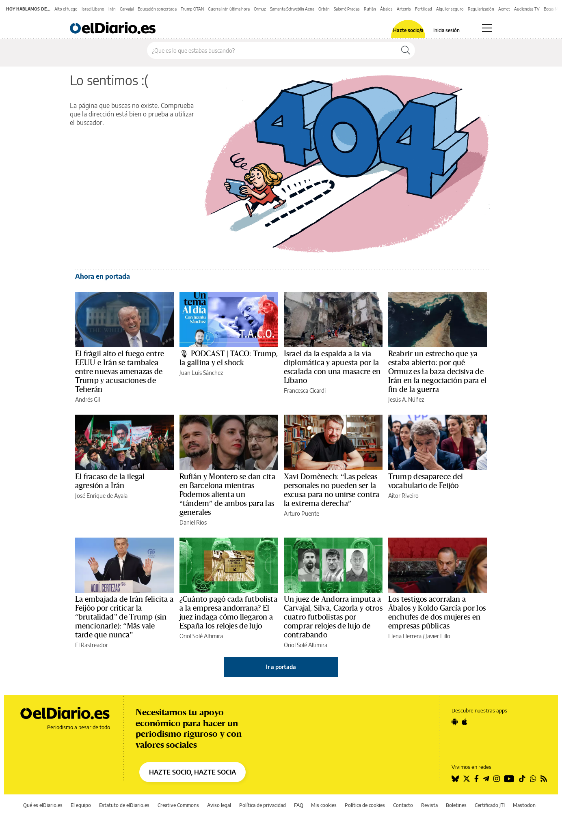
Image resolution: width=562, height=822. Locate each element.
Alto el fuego (66, 8)
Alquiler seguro (450, 8)
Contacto (403, 805)
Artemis (404, 8)
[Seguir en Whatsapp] (533, 778)
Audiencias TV (527, 8)
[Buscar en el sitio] (272, 50)
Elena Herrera (405, 636)
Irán (112, 8)
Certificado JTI (490, 805)
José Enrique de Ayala (101, 495)
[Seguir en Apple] (464, 721)
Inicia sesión (446, 30)
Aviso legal (219, 805)
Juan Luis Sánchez (201, 372)
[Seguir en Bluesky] (455, 778)
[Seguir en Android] (455, 721)
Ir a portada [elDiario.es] (281, 666)
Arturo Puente (301, 513)
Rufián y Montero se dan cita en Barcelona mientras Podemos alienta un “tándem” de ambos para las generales (227, 494)
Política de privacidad (262, 805)
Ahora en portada (102, 276)
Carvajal (127, 8)
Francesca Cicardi (305, 390)
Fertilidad (423, 8)
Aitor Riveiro (403, 495)
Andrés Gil (87, 399)
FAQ (298, 805)
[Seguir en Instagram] (496, 778)
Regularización (481, 8)
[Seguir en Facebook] (476, 778)
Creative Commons (178, 805)
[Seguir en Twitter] (466, 778)
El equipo (81, 805)
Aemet (504, 8)
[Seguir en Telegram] (486, 778)
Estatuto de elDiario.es (124, 805)
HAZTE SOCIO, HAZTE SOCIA (192, 772)
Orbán (324, 8)
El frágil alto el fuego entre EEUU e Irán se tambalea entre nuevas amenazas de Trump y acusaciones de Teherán (119, 372)
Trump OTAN (192, 8)
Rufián (370, 8)
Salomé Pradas (347, 8)
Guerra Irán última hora (229, 8)
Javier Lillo (438, 636)
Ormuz (260, 8)
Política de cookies (365, 805)
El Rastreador (91, 644)
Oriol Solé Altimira (201, 636)
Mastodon (524, 805)
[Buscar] (405, 50)
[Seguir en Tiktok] (522, 778)
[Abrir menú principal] (487, 28)
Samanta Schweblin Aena (292, 8)
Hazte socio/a (408, 30)
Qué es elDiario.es (43, 805)
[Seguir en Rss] (543, 778)
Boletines (456, 805)
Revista (429, 805)
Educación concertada (157, 8)
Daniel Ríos (193, 522)
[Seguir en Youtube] (509, 778)
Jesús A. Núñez (406, 399)
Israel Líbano (93, 8)
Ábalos (386, 8)
